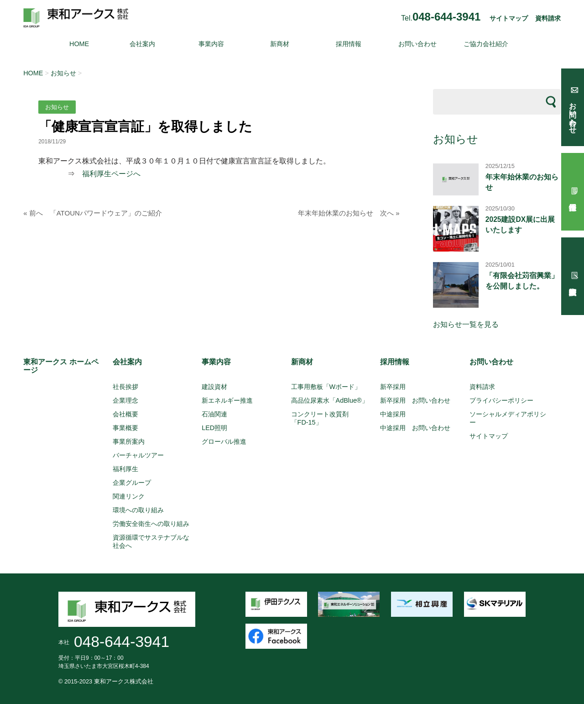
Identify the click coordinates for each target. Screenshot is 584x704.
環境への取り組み (138, 510)
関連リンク (129, 496)
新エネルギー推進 (227, 400)
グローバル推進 (224, 441)
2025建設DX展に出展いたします (520, 224)
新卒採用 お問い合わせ (415, 400)
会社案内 (142, 43)
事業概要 (125, 427)
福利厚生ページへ (111, 174)
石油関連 (214, 414)
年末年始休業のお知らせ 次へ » (349, 213)
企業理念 (125, 400)
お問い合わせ (417, 43)
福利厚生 (125, 469)
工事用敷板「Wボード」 (326, 386)
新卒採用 (393, 386)
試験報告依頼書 (572, 276)
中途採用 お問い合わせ (415, 427)
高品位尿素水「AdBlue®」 (329, 400)
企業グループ (132, 482)
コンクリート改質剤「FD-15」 (320, 418)
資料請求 (548, 18)
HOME (79, 43)
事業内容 (211, 43)
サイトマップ (509, 18)
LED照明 (214, 427)
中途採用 (393, 414)
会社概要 (125, 414)
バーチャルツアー (138, 455)
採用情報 (348, 43)
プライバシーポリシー (501, 400)
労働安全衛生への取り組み (151, 523)
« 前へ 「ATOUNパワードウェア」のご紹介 (92, 213)
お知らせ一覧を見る (466, 324)
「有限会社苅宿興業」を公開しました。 (521, 281)
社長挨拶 (125, 386)
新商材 (279, 43)
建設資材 (214, 386)
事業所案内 (129, 441)
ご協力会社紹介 (486, 43)
